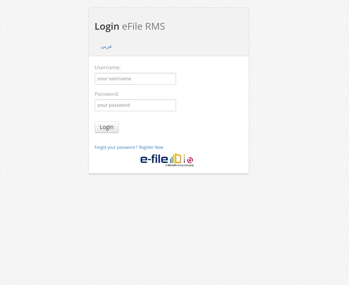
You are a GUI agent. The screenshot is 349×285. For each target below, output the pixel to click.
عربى (107, 45)
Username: (108, 67)
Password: (107, 93)
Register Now (151, 147)
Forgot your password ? (116, 147)
